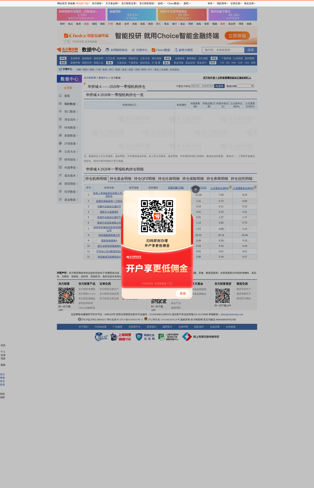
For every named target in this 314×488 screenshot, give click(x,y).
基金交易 (249, 3)
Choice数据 (173, 3)
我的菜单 (221, 3)
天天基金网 (112, 3)
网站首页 (62, 3)
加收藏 (71, 3)
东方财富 (97, 3)
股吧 (186, 3)
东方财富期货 (146, 3)
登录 (210, 3)
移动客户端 (82, 3)
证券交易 (235, 3)
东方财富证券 (128, 3)
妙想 (160, 3)
